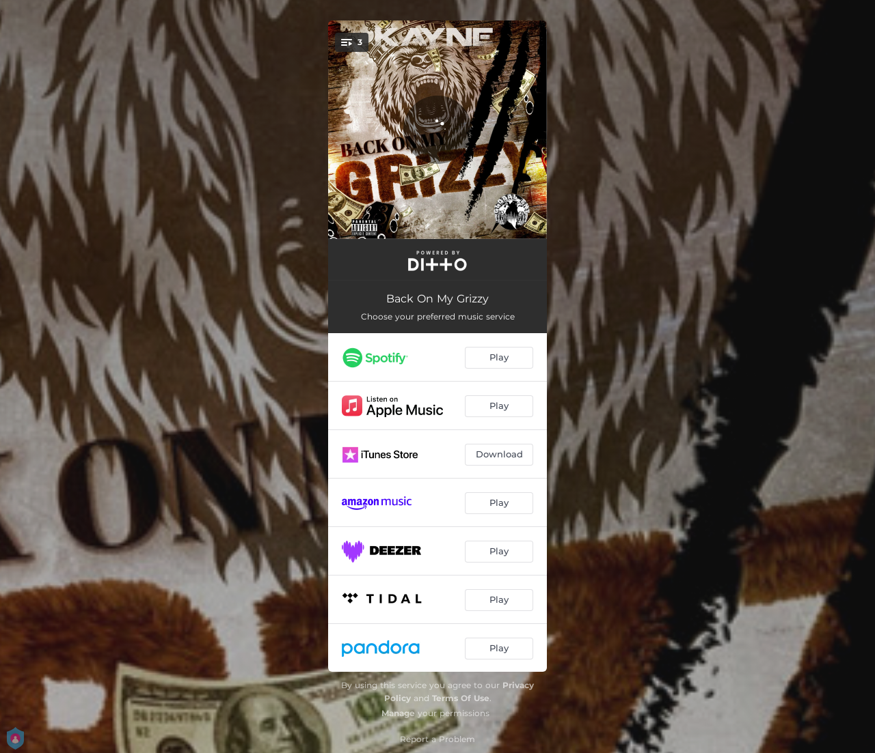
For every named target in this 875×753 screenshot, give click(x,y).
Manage (398, 713)
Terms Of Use (460, 698)
